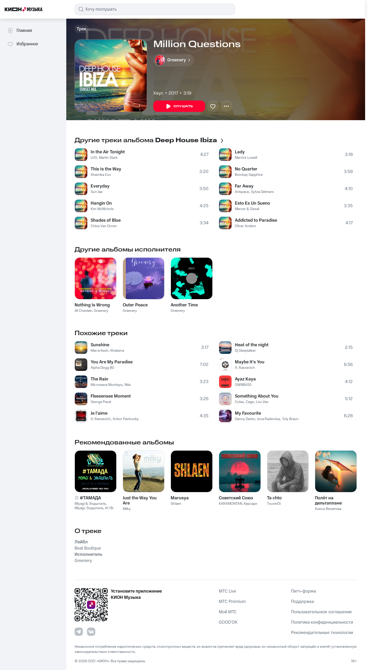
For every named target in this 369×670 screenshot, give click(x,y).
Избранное (22, 44)
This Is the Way (106, 169)
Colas (239, 402)
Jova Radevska (268, 419)
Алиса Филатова (328, 508)
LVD (94, 157)
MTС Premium (232, 602)
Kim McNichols (102, 209)
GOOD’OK (228, 622)
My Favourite (248, 413)
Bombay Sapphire (249, 174)
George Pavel (101, 402)
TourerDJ (274, 503)
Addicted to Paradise (256, 220)
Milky (127, 508)
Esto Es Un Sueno (252, 203)
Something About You (256, 396)
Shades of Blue (106, 220)
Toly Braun (290, 419)
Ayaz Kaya (245, 379)
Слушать (179, 106)
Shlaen (176, 503)
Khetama (117, 350)
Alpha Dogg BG (102, 367)
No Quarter (246, 169)
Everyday (100, 186)
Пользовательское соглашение (321, 612)
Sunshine (100, 345)
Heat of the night (252, 345)
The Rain (99, 379)
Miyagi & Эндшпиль (90, 503)
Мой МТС (228, 612)
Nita (128, 384)
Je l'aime (99, 413)
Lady (240, 152)
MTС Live (227, 591)
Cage (250, 402)
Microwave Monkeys (106, 384)
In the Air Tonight (108, 152)
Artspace (242, 191)
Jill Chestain (83, 310)
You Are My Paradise (112, 362)
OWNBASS (243, 384)
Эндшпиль (94, 508)
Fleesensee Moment (111, 396)
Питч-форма (303, 591)
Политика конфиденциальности (322, 622)
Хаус (158, 93)
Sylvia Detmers (262, 191)
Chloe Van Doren (104, 226)
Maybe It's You (249, 362)
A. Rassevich (101, 419)
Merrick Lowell (246, 157)
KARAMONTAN (230, 503)
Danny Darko (245, 419)
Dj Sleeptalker (245, 350)
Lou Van (262, 402)
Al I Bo (109, 508)
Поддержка (302, 602)
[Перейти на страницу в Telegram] (79, 632)
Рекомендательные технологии (322, 633)
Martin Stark (108, 157)
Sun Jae (96, 191)
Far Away (244, 186)
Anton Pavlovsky (126, 419)
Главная (19, 30)
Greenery (101, 310)
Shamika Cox (101, 174)
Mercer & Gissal (247, 209)
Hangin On (101, 203)
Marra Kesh (99, 350)
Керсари (250, 503)
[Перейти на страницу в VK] (91, 632)
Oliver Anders (245, 226)
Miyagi (80, 508)
